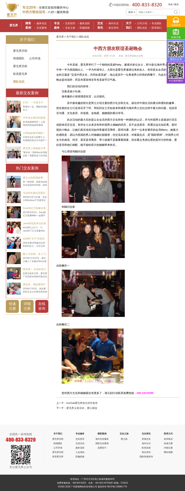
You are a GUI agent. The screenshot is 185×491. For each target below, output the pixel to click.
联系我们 (157, 27)
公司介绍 (142, 23)
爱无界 (13, 25)
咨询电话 (168, 439)
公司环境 (35, 58)
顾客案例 (102, 433)
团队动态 (142, 27)
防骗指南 (85, 27)
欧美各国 (146, 447)
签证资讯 (114, 27)
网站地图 (168, 452)
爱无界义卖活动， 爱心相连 (81, 408)
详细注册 (27, 306)
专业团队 (157, 23)
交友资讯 (146, 433)
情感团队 (18, 58)
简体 (170, 4)
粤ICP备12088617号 (117, 486)
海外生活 (114, 23)
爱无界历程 (20, 50)
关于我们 (71, 36)
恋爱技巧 (102, 447)
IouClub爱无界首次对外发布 (82, 403)
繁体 (176, 4)
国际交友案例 (102, 443)
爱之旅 (124, 439)
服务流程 (85, 23)
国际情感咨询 (146, 456)
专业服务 (80, 433)
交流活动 (80, 443)
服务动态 (42, 23)
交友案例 (42, 27)
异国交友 (146, 439)
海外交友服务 (102, 439)
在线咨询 (41, 306)
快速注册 (12, 306)
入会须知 (80, 452)
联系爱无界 (20, 73)
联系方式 (168, 433)
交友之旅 (70, 27)
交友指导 (70, 23)
